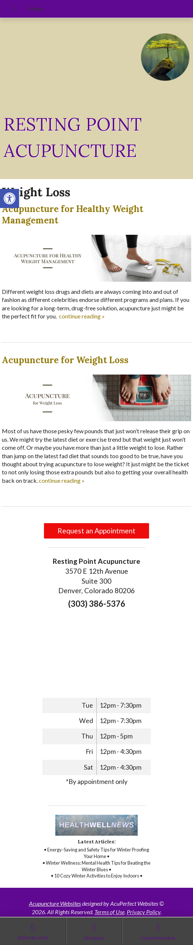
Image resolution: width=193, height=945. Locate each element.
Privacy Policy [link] (143, 911)
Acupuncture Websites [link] (55, 903)
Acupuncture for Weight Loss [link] (65, 360)
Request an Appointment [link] (96, 530)
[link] (9, 198)
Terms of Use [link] (109, 911)
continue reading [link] (82, 316)
